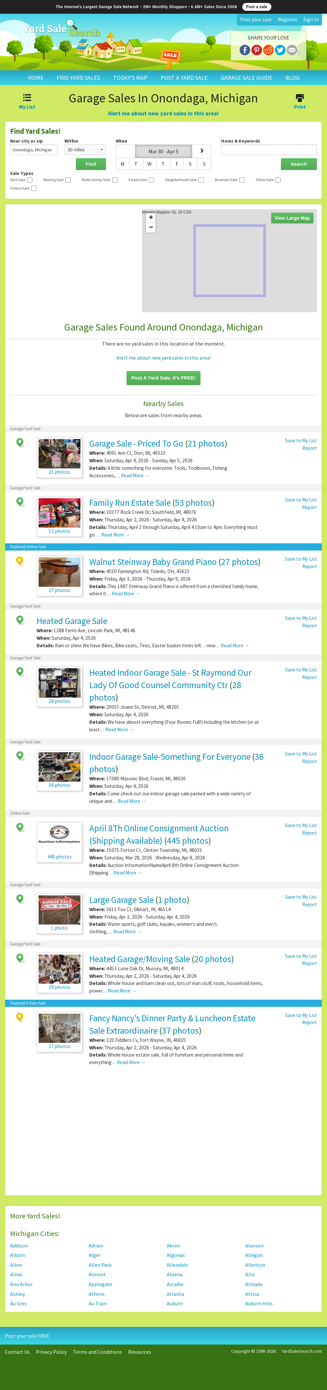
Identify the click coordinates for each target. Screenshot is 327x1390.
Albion (17, 1255)
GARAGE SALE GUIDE (246, 77)
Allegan (254, 1255)
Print (299, 102)
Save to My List (301, 440)
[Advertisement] (163, 1133)
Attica (252, 1294)
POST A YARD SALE (184, 77)
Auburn (175, 1303)
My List (27, 102)
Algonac (176, 1255)
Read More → (135, 475)
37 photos (180, 1030)
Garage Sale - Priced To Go (136, 443)
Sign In (311, 19)
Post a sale (256, 7)
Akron (173, 1245)
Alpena (174, 1274)
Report (309, 448)
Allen (16, 1265)
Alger (95, 1255)
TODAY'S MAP (130, 77)
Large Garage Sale (121, 899)
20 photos (212, 958)
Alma (16, 1274)
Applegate (100, 1284)
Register (287, 19)
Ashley (17, 1294)
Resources (139, 1351)
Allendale (177, 1265)
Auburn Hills (259, 1303)
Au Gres (18, 1303)
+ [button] (151, 218)
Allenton (255, 1265)
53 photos (193, 502)
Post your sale (256, 19)
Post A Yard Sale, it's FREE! (163, 378)
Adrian (96, 1245)
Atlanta (175, 1294)
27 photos (239, 561)
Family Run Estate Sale (130, 502)
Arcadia (175, 1284)
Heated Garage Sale (72, 620)
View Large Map (292, 218)
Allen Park (100, 1265)
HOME (35, 77)
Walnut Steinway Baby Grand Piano (153, 561)
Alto (250, 1274)
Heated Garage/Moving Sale (139, 958)
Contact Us (17, 1351)
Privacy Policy (51, 1351)
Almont (97, 1274)
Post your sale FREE (27, 1335)
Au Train (98, 1303)
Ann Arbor (21, 1284)
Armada (254, 1284)
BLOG (292, 77)
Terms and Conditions (97, 1351)
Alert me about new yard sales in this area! (163, 113)
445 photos (187, 840)
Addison (19, 1245)
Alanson (254, 1245)
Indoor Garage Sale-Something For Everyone (169, 756)
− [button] (151, 228)
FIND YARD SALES (78, 77)
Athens (97, 1294)
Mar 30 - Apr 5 (163, 151)
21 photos (206, 443)
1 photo (172, 899)
